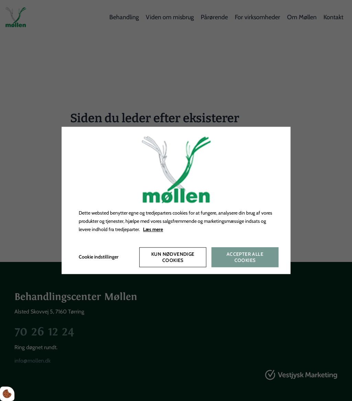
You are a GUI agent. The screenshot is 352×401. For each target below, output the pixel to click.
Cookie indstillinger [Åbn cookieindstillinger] (99, 257)
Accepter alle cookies (245, 257)
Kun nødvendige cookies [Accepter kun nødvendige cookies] (173, 257)
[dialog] (176, 200)
